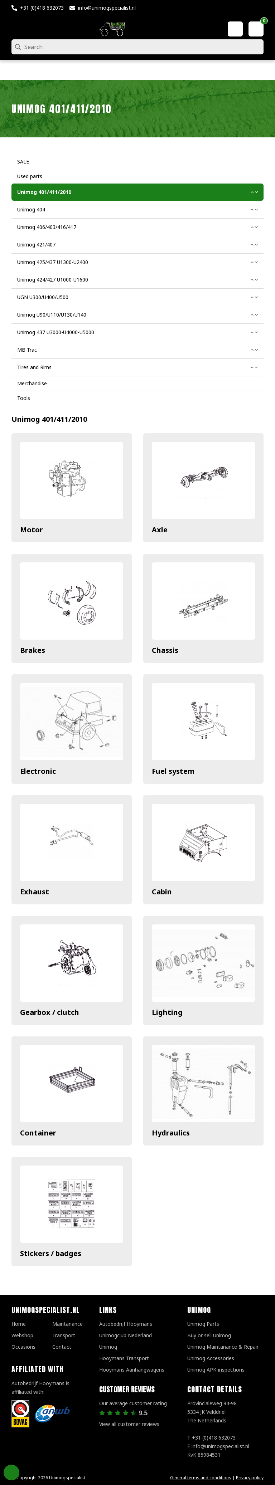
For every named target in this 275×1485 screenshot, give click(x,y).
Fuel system (173, 771)
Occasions (23, 1346)
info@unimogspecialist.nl (107, 7)
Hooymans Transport (124, 1358)
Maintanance (67, 1323)
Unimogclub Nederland (125, 1335)
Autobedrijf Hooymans (125, 1323)
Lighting (167, 1012)
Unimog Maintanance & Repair (223, 1346)
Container (38, 1133)
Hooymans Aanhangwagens (131, 1369)
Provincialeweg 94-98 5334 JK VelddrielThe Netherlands (212, 1412)
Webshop (22, 1335)
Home (18, 1323)
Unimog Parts (203, 1323)
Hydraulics (171, 1133)
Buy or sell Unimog (209, 1335)
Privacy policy (250, 1478)
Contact (61, 1346)
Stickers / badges (50, 1253)
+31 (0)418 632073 (42, 7)
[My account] (235, 28)
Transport (63, 1335)
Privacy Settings (11, 1472)
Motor (31, 529)
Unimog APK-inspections (216, 1369)
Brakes (32, 650)
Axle (160, 529)
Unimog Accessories (210, 1358)
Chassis (165, 650)
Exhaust (34, 892)
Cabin (162, 892)
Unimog (108, 1346)
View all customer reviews (129, 1424)
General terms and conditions (200, 1478)
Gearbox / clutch (49, 1012)
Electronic (38, 771)
